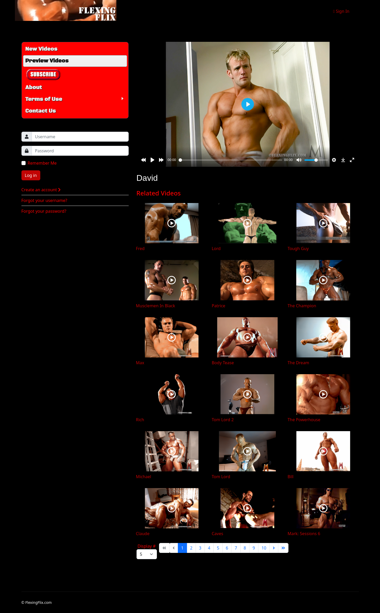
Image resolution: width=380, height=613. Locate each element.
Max (140, 363)
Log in (31, 175)
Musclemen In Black (155, 306)
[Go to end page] (283, 548)
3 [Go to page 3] (200, 548)
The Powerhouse (303, 420)
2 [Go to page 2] (191, 548)
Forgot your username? (44, 200)
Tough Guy (298, 248)
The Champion (301, 306)
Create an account (41, 190)
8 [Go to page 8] (245, 548)
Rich (140, 420)
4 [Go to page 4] (209, 548)
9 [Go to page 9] (254, 548)
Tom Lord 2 (223, 420)
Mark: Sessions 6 (303, 533)
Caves (217, 533)
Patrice (218, 306)
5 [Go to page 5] (218, 548)
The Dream (298, 363)
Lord (216, 248)
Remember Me (42, 163)
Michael (143, 476)
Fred (140, 248)
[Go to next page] (273, 548)
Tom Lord (221, 476)
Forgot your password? (43, 211)
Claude (143, 533)
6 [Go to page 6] (227, 548)
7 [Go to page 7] (236, 548)
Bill (290, 476)
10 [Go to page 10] (264, 548)
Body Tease (223, 363)
